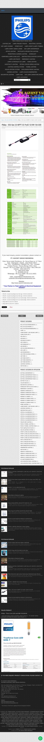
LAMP (21, 330)
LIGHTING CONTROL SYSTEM (16, 67)
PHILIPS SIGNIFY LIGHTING (30, 729)
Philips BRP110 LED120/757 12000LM (10, 303)
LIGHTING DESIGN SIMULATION (30, 724)
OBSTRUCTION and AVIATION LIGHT (12, 717)
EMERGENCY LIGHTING (28, 59)
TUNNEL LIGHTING (31, 67)
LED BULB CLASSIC (25, 340)
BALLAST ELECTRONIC (26, 326)
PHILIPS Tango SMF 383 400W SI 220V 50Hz (18, 550)
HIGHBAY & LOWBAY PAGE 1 (27, 398)
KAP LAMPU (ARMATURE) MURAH (34, 74)
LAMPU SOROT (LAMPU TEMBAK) (34, 46)
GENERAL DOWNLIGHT (26, 390)
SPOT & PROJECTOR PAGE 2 (27, 443)
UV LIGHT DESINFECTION (26, 459)
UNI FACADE (23, 365)
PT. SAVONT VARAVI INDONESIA (26, 730)
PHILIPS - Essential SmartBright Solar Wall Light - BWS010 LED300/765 (17, 294)
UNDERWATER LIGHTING (26, 447)
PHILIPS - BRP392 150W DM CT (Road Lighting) (18, 526)
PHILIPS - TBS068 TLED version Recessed (17, 581)
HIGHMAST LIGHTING (34, 713)
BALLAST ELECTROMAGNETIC (27, 324)
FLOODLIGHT (8, 714)
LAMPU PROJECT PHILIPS (20, 43)
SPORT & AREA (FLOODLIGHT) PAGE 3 (29, 437)
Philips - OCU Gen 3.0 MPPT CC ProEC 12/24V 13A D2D (21, 125)
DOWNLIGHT (32, 54)
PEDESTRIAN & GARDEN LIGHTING (17, 54)
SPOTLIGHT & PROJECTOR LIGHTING (28, 51)
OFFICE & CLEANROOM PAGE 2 (27, 414)
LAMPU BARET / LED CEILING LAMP (29, 332)
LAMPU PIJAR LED (24, 334)
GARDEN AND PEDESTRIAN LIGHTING (35, 717)
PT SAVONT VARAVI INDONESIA (22, 711)
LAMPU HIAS (19, 74)
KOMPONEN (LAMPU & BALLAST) (11, 56)
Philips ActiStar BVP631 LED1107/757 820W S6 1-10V (20, 503)
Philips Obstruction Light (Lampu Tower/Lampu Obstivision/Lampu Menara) (24, 574)
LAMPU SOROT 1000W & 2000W (13, 48)
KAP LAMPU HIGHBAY (7, 46)
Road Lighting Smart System (27, 427)
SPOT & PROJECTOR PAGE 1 (27, 441)
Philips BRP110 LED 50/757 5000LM (10, 301)
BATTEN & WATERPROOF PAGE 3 (28, 377)
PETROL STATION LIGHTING (12, 721)
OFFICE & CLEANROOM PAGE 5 (27, 420)
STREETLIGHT (19, 46)
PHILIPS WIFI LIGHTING (26, 422)
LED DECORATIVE (37, 718)
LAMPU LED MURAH (22, 77)
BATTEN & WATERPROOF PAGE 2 (28, 375)
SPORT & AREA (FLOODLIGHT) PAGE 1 (29, 433)
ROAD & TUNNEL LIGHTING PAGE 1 (28, 426)
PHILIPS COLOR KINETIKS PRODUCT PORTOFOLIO (20, 518)
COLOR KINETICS (24, 382)
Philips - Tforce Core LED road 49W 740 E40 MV (14, 613)
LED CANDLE (23, 342)
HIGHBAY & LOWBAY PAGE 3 (27, 402)
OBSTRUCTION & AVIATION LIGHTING (32, 56)
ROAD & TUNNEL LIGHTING (26, 424)
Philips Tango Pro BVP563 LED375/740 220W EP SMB (20, 511)
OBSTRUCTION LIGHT (25, 410)
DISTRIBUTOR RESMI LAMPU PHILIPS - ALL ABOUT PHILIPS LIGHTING (23, 726)
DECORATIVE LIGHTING (7, 74)
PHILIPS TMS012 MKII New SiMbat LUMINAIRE (18, 542)
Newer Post (4, 315)
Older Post (39, 315)
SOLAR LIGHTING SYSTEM (12, 69)
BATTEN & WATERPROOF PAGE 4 (28, 378)
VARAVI (17, 729)
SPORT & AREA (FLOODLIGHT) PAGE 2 (29, 435)
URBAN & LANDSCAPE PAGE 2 (27, 455)
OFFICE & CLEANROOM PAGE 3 (27, 416)
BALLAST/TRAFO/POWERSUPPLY (28, 328)
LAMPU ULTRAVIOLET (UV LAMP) (16, 61)
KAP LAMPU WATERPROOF (31, 48)
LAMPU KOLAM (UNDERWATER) (28, 72)
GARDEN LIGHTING (12, 72)
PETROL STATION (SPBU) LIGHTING (29, 64)
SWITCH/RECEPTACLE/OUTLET (27, 445)
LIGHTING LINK (7, 43)
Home (2, 120)
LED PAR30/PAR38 (24, 352)
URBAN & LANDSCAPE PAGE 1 (27, 453)
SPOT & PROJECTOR (25, 439)
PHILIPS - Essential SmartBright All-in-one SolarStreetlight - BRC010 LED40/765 (19, 299)
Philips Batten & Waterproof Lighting (16, 495)
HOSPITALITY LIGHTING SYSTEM (25, 714)
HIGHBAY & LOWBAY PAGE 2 (27, 400)
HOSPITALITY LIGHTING (11, 64)
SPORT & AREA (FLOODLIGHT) (27, 431)
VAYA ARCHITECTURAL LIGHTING (28, 461)
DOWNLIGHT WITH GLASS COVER (28, 386)
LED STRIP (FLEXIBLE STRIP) (27, 354)
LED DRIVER (23, 346)
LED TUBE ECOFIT (24, 358)
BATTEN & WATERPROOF (26, 373)
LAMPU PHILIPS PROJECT (13, 713)
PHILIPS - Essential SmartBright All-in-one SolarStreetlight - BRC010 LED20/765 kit (20, 297)
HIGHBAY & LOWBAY (25, 396)
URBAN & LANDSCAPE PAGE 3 (27, 457)
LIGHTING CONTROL (25, 364)
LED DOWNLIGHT (24, 344)
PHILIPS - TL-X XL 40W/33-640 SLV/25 (16, 487)
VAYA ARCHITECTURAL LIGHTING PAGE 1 (30, 463)
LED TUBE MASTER (25, 362)
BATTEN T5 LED (24, 380)
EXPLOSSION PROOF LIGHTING (30, 69)
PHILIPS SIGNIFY (12, 711)
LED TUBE (22, 356)
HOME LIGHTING (32, 61)
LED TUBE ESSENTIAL (25, 360)
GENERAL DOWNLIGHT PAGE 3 (27, 394)
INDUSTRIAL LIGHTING (35, 43)
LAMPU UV (22, 718)
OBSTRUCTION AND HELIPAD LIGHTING (10, 720)
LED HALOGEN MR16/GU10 (26, 348)
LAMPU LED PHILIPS (14, 59)
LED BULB (22, 338)
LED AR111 (23, 336)
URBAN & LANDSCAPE (25, 451)
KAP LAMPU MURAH (14, 718)
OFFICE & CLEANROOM (26, 412)
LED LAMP (22, 350)
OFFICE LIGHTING (11, 51)
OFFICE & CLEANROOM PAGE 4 (27, 418)
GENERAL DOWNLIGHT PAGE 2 (27, 392)
